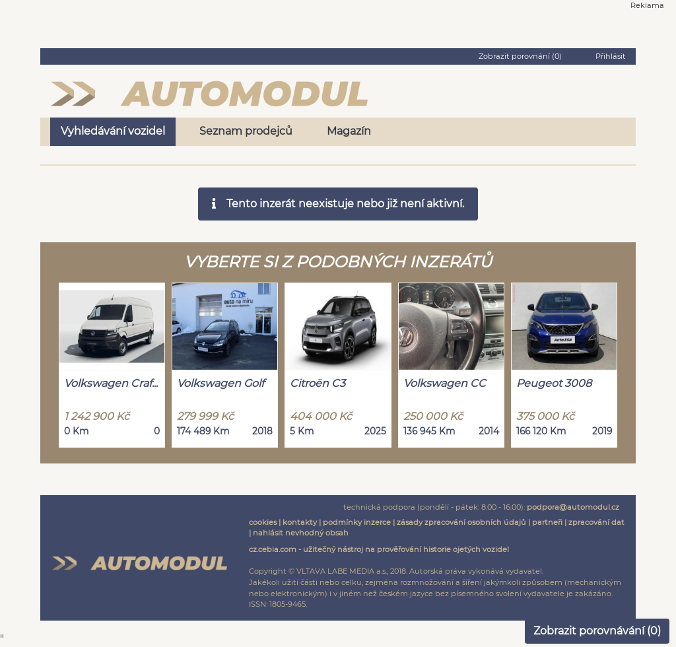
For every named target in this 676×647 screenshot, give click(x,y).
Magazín (349, 131)
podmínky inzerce (357, 522)
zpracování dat (596, 522)
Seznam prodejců (245, 131)
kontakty (300, 522)
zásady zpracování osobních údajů (461, 522)
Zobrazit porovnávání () (597, 631)
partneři (547, 522)
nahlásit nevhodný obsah (301, 532)
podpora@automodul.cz (573, 507)
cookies (263, 522)
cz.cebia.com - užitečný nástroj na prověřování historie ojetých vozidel (379, 549)
